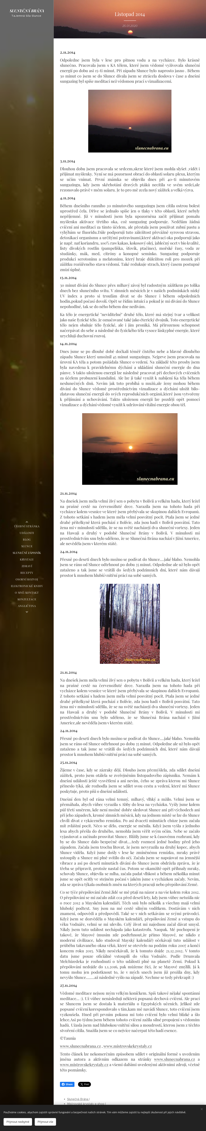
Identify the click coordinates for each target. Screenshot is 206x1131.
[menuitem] (27, 526)
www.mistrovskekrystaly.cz (127, 1046)
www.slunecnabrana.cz (80, 1046)
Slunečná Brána (78, 1099)
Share (67, 1084)
